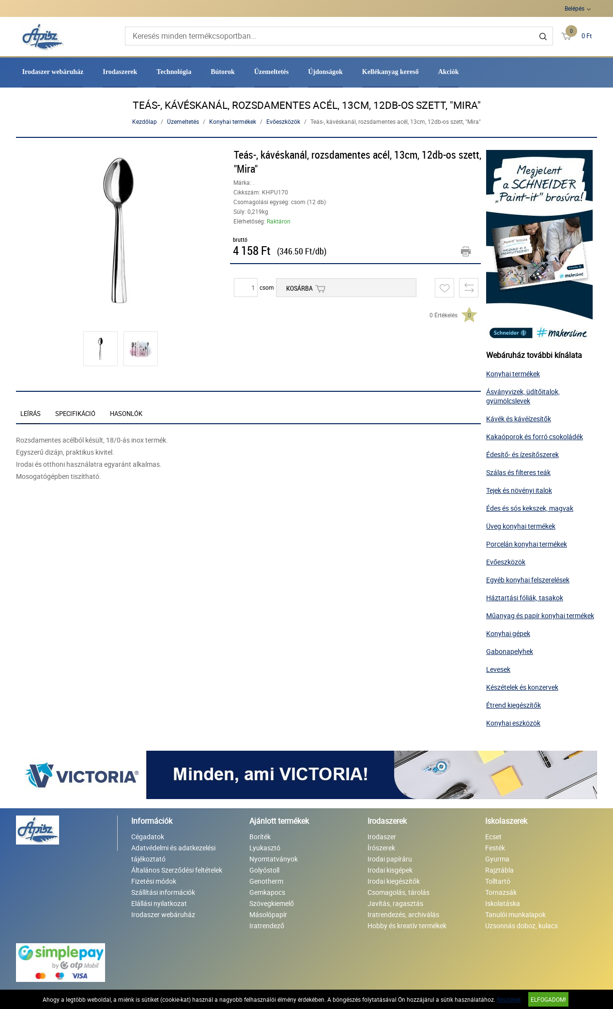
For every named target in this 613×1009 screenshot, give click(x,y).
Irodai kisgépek (390, 870)
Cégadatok (147, 836)
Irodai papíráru (390, 858)
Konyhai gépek (508, 633)
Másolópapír (268, 914)
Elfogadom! (548, 999)
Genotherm (266, 881)
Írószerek (381, 847)
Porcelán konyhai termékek (526, 544)
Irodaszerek (120, 71)
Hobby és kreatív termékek (407, 925)
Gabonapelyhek (509, 651)
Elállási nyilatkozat (159, 903)
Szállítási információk (163, 892)
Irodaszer (382, 836)
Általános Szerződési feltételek (176, 870)
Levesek (498, 669)
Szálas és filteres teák (518, 472)
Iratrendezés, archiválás (403, 914)
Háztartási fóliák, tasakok (524, 597)
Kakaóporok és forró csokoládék (534, 436)
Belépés (574, 8)
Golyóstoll (264, 870)
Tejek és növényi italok (519, 490)
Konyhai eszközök (513, 722)
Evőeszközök (283, 121)
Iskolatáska (502, 903)
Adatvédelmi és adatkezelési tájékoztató (173, 853)
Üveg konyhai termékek (520, 526)
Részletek (509, 999)
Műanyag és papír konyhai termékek (540, 615)
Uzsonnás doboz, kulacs (521, 925)
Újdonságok (325, 71)
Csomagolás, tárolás (398, 892)
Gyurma (497, 858)
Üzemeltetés (271, 71)
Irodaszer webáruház (53, 71)
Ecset (493, 836)
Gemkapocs (267, 892)
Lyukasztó (264, 847)
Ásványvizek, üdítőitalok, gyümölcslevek (523, 396)
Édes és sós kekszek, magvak (529, 508)
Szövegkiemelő (271, 903)
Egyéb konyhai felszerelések (527, 579)
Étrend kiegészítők (513, 705)
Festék (495, 847)
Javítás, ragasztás (395, 903)
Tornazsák (501, 892)
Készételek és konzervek (522, 687)
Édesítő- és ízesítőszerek (522, 454)
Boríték (260, 836)
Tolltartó (497, 881)
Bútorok (223, 71)
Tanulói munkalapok (515, 914)
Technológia (173, 71)
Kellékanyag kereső (390, 71)
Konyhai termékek (232, 121)
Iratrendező (266, 925)
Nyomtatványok (273, 858)
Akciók (448, 71)
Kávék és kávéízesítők (518, 418)
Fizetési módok (153, 881)
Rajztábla (499, 870)
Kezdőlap (144, 121)
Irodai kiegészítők (394, 881)
